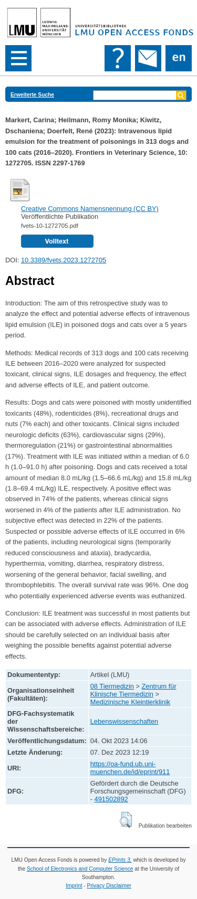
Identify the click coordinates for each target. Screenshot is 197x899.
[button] (126, 820)
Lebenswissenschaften (124, 721)
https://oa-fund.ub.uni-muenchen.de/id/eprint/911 (130, 768)
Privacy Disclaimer (109, 886)
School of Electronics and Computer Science (80, 869)
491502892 (111, 799)
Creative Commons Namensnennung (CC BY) (90, 209)
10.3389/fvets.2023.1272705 (63, 260)
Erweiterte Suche (32, 95)
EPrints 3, (119, 860)
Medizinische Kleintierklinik (130, 702)
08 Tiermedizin (112, 686)
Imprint (74, 886)
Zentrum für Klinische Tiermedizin (133, 690)
